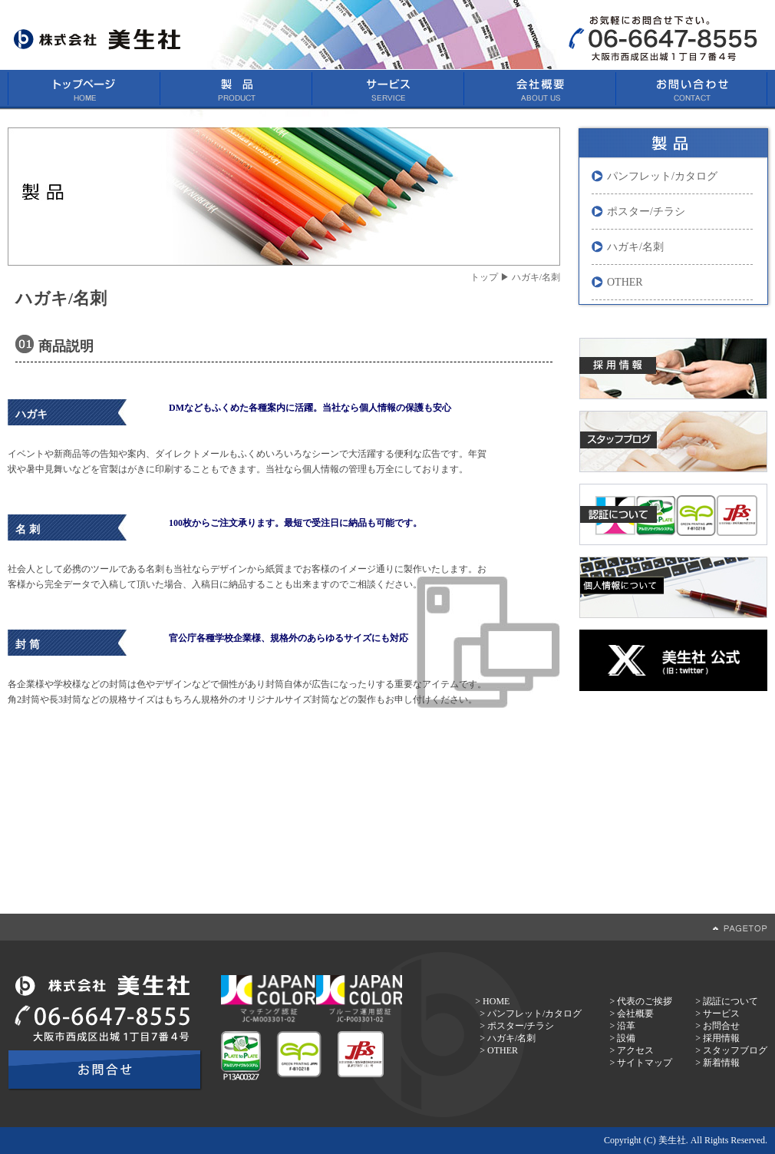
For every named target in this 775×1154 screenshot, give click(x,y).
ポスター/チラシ (646, 211)
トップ (484, 277)
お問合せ (721, 1025)
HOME (496, 1001)
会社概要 (635, 1013)
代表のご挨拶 (644, 1001)
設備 (626, 1038)
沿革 (626, 1025)
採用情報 (721, 1038)
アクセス (635, 1050)
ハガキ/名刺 (635, 247)
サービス (721, 1013)
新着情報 (721, 1062)
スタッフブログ (735, 1050)
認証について (730, 1001)
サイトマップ (644, 1062)
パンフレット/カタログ (662, 176)
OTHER (625, 282)
